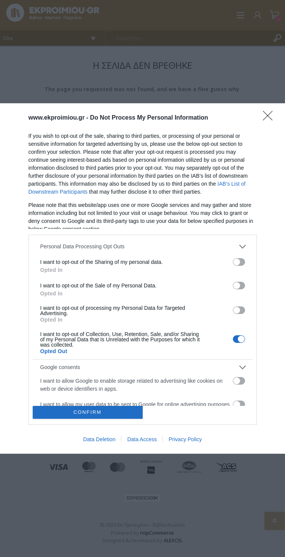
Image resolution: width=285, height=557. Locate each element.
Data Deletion (99, 439)
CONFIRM (87, 412)
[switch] (239, 262)
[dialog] (142, 278)
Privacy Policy (185, 439)
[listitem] (142, 247)
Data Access (142, 439)
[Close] (270, 118)
